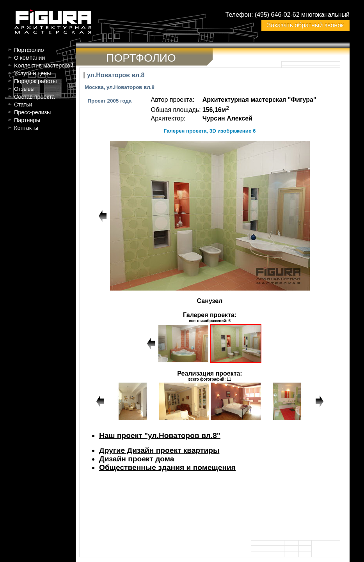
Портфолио (29, 50)
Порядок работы (35, 81)
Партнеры (27, 120)
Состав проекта (34, 97)
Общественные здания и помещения (167, 467)
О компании (29, 58)
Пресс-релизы (32, 112)
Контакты (26, 128)
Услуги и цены (32, 73)
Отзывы (24, 89)
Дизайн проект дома (136, 459)
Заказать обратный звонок (305, 25)
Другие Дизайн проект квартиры (159, 450)
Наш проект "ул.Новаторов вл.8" (159, 435)
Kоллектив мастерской (43, 65)
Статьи (23, 104)
